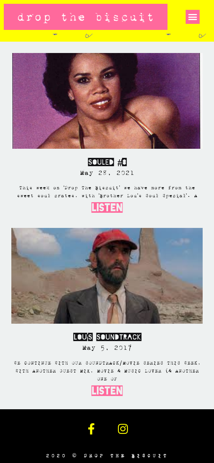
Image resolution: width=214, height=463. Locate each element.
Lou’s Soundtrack (107, 337)
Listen (107, 207)
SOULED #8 (107, 162)
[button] (193, 17)
